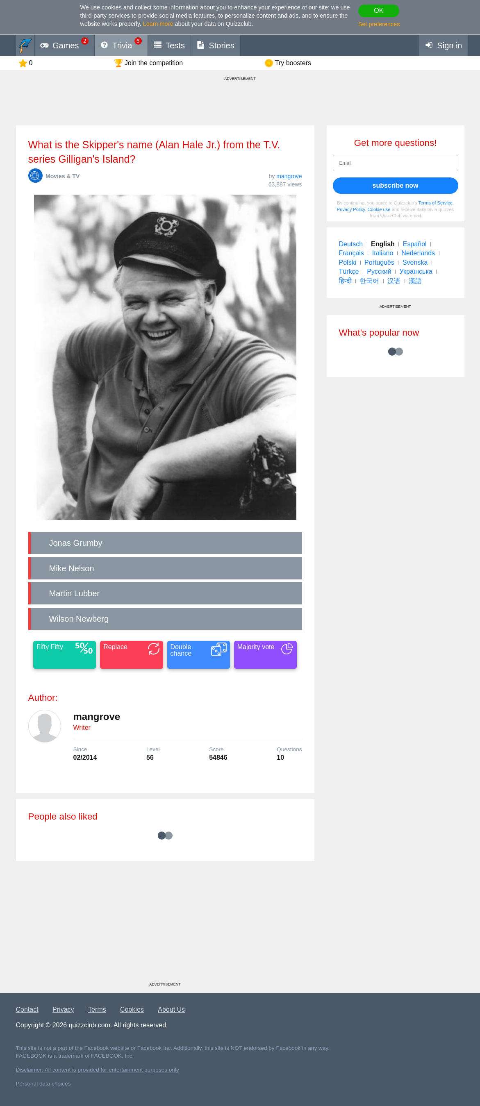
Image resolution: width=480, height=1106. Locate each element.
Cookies (132, 1009)
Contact (27, 1009)
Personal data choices (43, 1084)
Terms (97, 1009)
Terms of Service (436, 202)
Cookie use (379, 209)
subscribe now (395, 185)
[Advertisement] (165, 924)
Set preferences (379, 24)
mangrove (289, 176)
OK (378, 10)
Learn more (158, 23)
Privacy (63, 1009)
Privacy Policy (351, 209)
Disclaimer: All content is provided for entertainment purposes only (97, 1070)
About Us (171, 1009)
